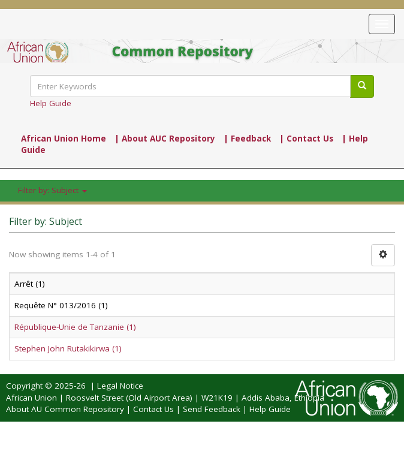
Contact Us (153, 409)
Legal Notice (120, 385)
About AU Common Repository (65, 409)
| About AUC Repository (164, 138)
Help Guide (50, 103)
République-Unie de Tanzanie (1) (75, 326)
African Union (31, 397)
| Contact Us (306, 138)
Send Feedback (211, 409)
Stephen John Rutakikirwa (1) (68, 348)
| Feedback (247, 138)
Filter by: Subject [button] (52, 190)
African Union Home (63, 138)
